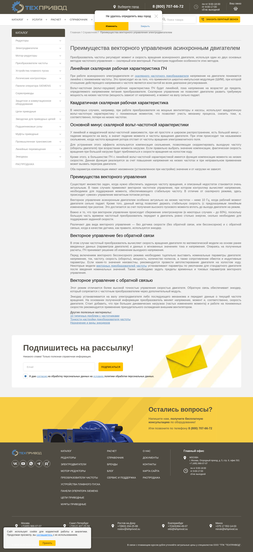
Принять (47, 543)
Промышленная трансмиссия (33, 141)
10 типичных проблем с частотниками (94, 315)
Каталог (17, 19)
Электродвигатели (27, 48)
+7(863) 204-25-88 (128, 526)
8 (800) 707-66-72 (168, 6)
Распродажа (151, 477)
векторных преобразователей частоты (121, 265)
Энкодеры (22, 156)
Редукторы (22, 40)
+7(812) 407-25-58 (79, 526)
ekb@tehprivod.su (178, 529)
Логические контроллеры (31, 78)
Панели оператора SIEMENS (33, 85)
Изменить (111, 26)
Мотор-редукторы (26, 55)
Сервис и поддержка (121, 477)
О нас (147, 451)
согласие (42, 376)
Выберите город (128, 6)
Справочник (79, 19)
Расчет (56, 19)
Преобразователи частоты (32, 63)
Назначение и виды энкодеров (90, 322)
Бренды (112, 464)
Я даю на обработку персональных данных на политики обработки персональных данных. (88, 376)
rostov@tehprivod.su (129, 529)
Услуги (37, 19)
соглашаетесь (44, 534)
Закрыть (145, 26)
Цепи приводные (26, 111)
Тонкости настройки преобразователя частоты (100, 319)
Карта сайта (151, 471)
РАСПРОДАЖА (25, 164)
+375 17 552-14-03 (226, 526)
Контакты (149, 464)
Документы (151, 457)
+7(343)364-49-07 (177, 526)
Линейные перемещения (31, 149)
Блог (110, 471)
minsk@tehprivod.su (227, 529)
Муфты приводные (27, 133)
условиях (98, 376)
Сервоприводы (25, 93)
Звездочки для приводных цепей (35, 118)
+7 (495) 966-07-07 (198, 463)
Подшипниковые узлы (29, 126)
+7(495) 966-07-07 (31, 526)
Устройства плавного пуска (32, 70)
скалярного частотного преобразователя (162, 75)
